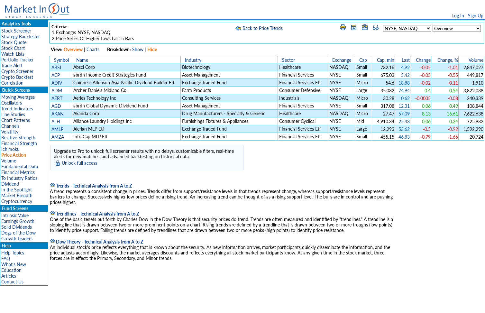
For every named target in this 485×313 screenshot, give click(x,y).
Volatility (9, 131)
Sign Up (475, 15)
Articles (8, 276)
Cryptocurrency (16, 201)
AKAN (57, 113)
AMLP (57, 129)
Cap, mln (385, 60)
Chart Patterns (15, 120)
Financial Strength (19, 143)
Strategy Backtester (20, 36)
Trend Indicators (17, 108)
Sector (288, 60)
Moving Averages (18, 97)
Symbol (61, 60)
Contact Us (12, 281)
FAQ (5, 258)
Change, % (447, 60)
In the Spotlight (16, 189)
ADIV (56, 83)
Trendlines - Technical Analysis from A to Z (94, 213)
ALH (55, 121)
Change (423, 60)
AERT (56, 98)
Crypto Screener (17, 71)
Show (137, 49)
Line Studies (13, 114)
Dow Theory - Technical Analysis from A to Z (96, 241)
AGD (56, 106)
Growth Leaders (16, 238)
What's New (13, 264)
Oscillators (11, 103)
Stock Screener (16, 30)
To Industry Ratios (19, 178)
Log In (458, 15)
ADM (56, 90)
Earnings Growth (17, 221)
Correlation (12, 83)
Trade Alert (12, 65)
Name (82, 60)
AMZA (57, 137)
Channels (10, 126)
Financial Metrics (18, 172)
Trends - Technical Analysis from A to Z (91, 186)
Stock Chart (13, 48)
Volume (8, 160)
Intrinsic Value (15, 215)
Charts (93, 49)
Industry (193, 60)
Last (406, 60)
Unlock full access (79, 163)
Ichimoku (10, 149)
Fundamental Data (19, 166)
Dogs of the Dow (18, 232)
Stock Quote (13, 42)
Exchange (341, 60)
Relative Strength (18, 137)
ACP (55, 75)
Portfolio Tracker (17, 59)
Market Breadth (16, 195)
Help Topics (12, 252)
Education (11, 270)
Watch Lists (12, 54)
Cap (363, 60)
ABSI (56, 67)
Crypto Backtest (17, 77)
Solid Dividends (16, 227)
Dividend (10, 184)
